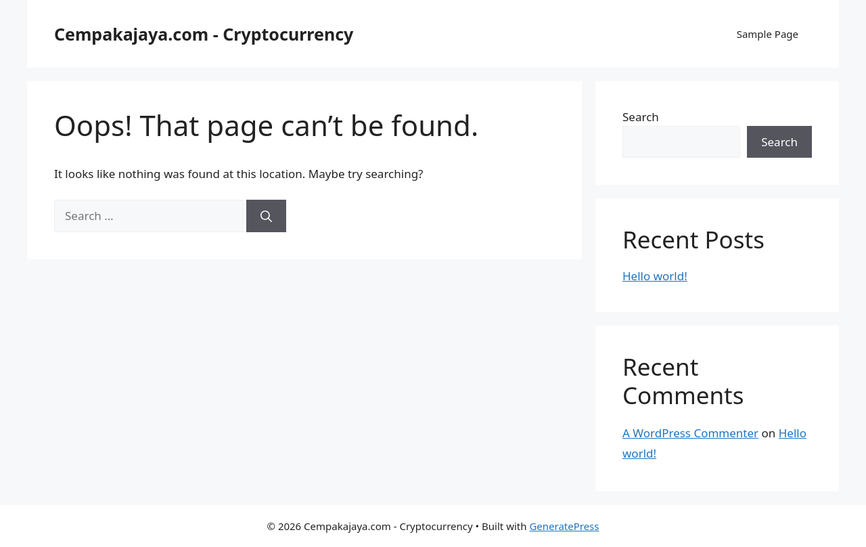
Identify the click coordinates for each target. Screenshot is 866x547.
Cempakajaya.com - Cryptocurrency (203, 33)
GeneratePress (564, 526)
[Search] (266, 216)
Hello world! (654, 276)
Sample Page (767, 34)
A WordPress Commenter (690, 433)
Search (640, 117)
